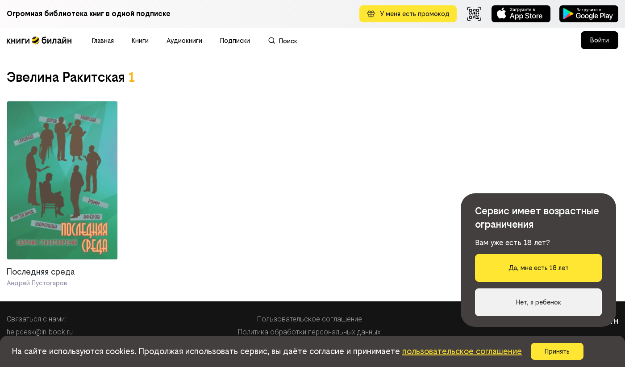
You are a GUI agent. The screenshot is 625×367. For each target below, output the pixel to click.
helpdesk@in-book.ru (40, 332)
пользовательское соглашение (462, 351)
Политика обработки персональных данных (309, 332)
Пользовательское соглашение (309, 319)
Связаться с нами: (36, 319)
